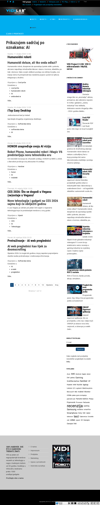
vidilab (72, 420)
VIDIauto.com (54, 2)
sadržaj (86, 406)
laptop (85, 385)
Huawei (69, 385)
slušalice (80, 409)
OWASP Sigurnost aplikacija (86, 309)
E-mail (69, 342)
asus (88, 374)
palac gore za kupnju (79, 395)
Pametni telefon (82, 399)
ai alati (13, 269)
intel (74, 385)
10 (43, 285)
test (76, 416)
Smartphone (72, 413)
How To (43, 19)
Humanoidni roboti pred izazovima (87, 140)
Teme (52, 19)
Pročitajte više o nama (14, 478)
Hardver (21, 166)
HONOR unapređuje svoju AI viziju (29, 146)
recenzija (75, 406)
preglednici (15, 272)
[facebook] (7, 2)
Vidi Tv (33, 19)
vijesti (78, 420)
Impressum (34, 450)
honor (13, 172)
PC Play (65, 2)
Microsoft (70, 392)
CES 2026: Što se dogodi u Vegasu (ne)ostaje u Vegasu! (29, 193)
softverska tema (17, 129)
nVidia (69, 395)
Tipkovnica (83, 416)
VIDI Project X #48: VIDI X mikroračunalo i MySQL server (78, 66)
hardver (83, 381)
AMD (73, 374)
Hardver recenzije (80, 19)
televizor (70, 416)
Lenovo (69, 388)
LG (74, 388)
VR (82, 420)
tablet (88, 413)
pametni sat (71, 399)
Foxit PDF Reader (86, 118)
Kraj (56, 285)
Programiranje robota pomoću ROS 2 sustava (79, 271)
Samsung (71, 409)
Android (78, 374)
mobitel (81, 392)
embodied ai (16, 96)
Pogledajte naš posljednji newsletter (48, 5)
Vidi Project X (64, 19)
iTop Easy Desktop (19, 110)
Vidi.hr (35, 2)
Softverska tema (24, 124)
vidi (68, 420)
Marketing (34, 458)
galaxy (72, 377)
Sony (80, 413)
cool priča (15, 88)
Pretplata (34, 454)
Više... (9, 101)
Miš (76, 392)
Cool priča (22, 82)
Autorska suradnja (37, 466)
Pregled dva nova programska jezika (87, 288)
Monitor (87, 392)
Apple (84, 374)
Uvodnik (90, 416)
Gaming (79, 377)
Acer (68, 374)
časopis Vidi (71, 423)
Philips (91, 399)
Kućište (79, 385)
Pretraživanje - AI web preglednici (29, 240)
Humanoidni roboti (19, 57)
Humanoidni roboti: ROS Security (87, 171)
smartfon (87, 409)
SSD (84, 413)
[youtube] (13, 2)
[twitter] (10, 2)
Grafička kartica (73, 381)
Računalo (86, 402)
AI (12, 94)
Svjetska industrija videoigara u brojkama (87, 230)
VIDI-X (73, 2)
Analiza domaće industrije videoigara (87, 87)
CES (12, 221)
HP (89, 381)
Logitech (78, 388)
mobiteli (14, 178)
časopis (86, 420)
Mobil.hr (43, 2)
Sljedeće (49, 285)
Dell (68, 377)
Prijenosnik (71, 402)
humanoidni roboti (18, 91)
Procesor (79, 402)
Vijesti (33, 27)
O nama (33, 447)
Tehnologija (15, 227)
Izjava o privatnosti (37, 462)
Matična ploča (87, 388)
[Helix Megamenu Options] (93, 11)
